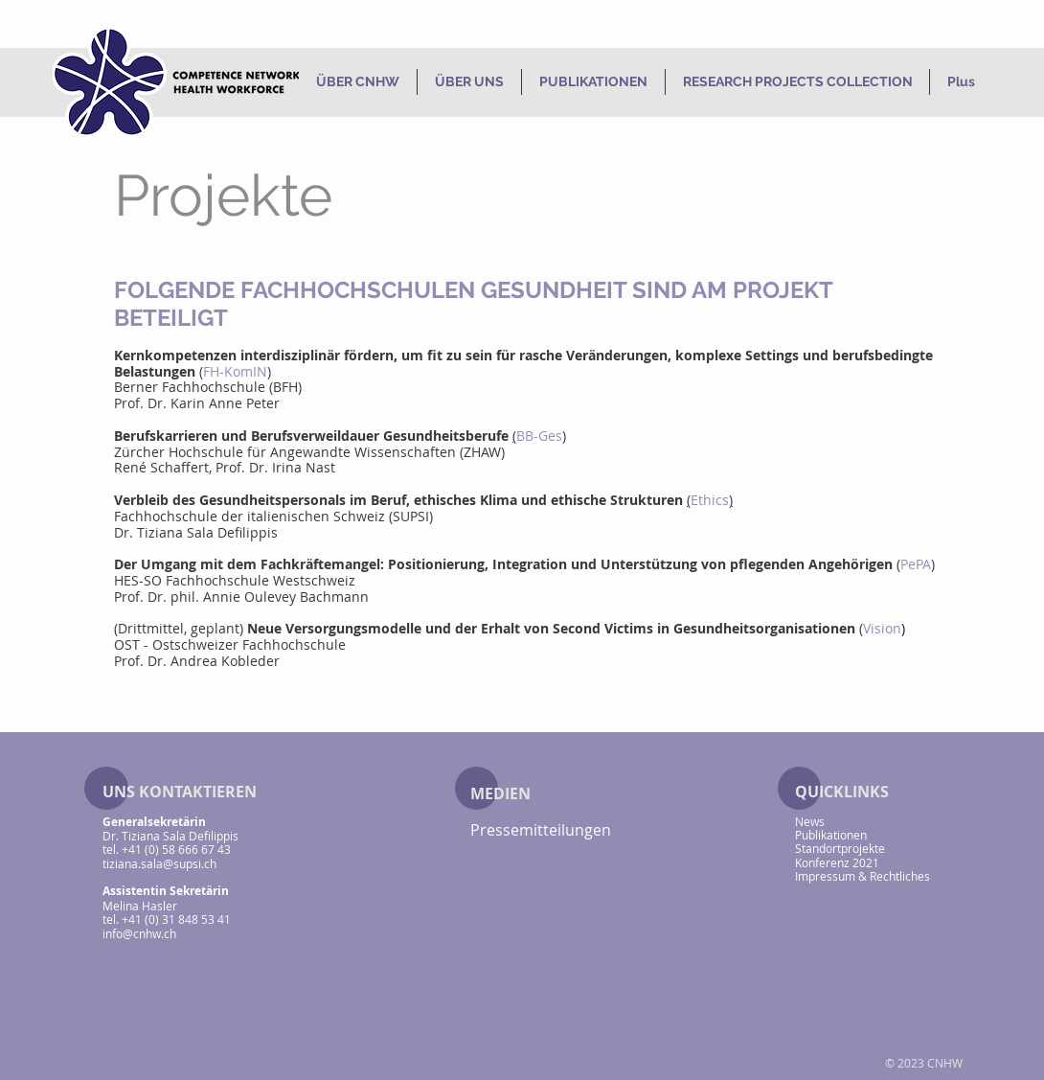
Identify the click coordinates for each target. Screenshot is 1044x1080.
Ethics (710, 500)
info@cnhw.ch (139, 933)
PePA (915, 564)
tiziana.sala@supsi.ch (159, 863)
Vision (882, 628)
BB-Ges (539, 435)
